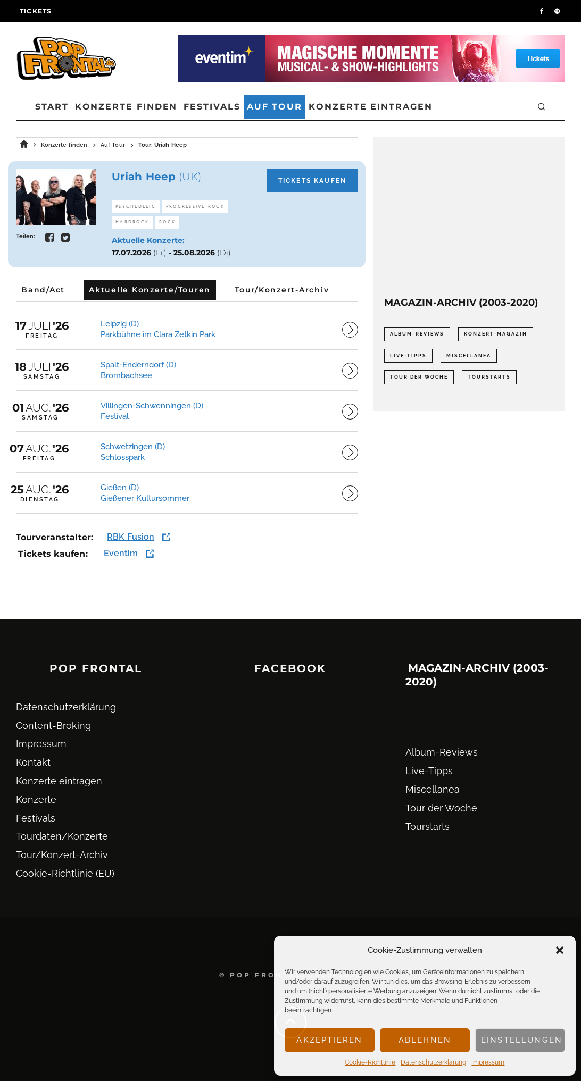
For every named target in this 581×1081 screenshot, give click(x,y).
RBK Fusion (130, 537)
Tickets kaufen (312, 181)
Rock (167, 222)
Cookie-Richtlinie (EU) (65, 873)
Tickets (36, 11)
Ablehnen (425, 1040)
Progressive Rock (195, 206)
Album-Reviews (441, 752)
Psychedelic (135, 206)
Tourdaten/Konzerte (62, 836)
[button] (559, 950)
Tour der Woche (441, 808)
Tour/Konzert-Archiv (62, 854)
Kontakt (33, 762)
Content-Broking (53, 725)
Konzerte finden (126, 107)
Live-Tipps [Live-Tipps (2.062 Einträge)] (408, 355)
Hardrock (132, 222)
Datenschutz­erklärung (433, 1062)
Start (52, 107)
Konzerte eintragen (371, 107)
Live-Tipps (429, 770)
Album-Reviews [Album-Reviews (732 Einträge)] (417, 334)
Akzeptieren (329, 1040)
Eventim (121, 553)
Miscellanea (432, 789)
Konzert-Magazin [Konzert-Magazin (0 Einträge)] (495, 334)
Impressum (487, 1062)
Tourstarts (427, 826)
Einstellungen (521, 1040)
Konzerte (36, 799)
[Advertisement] (469, 214)
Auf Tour (274, 107)
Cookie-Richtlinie (370, 1062)
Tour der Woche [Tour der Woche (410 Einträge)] (419, 377)
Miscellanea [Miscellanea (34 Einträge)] (468, 355)
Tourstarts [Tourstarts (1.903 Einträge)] (489, 377)
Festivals (212, 107)
